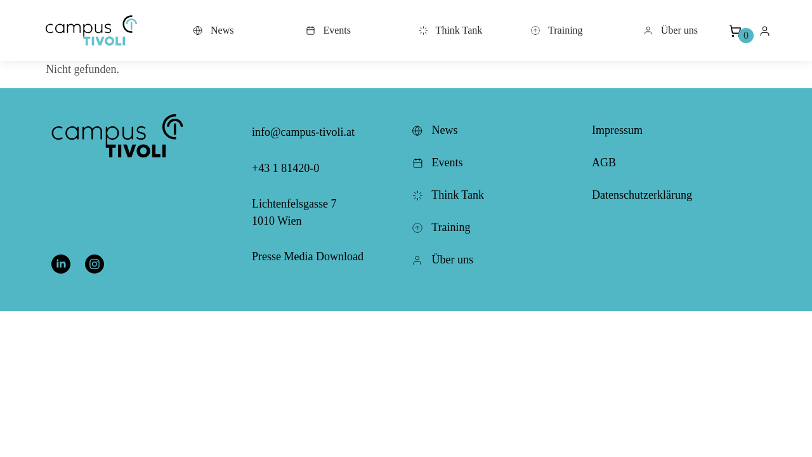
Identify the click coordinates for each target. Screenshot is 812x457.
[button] (91, 30)
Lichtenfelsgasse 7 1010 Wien (294, 212)
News (213, 30)
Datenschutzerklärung (642, 195)
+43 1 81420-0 (285, 168)
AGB (604, 162)
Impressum (617, 130)
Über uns (670, 30)
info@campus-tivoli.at (303, 132)
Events (328, 30)
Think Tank (450, 30)
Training (556, 30)
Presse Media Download (307, 256)
